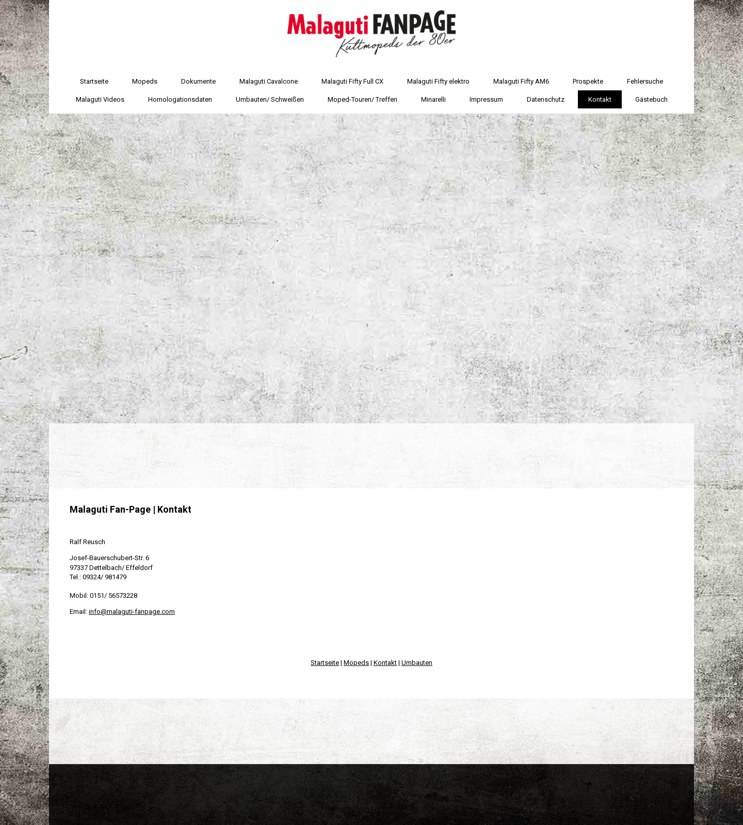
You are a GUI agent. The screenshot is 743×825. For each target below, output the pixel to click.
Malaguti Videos (100, 99)
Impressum (486, 99)
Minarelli (433, 99)
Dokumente (198, 81)
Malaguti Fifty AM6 (521, 81)
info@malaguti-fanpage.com (132, 611)
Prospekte (588, 81)
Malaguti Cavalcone (268, 81)
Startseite (94, 81)
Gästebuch (651, 99)
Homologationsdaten (180, 99)
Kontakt (599, 99)
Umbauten (416, 663)
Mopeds (144, 81)
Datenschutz (545, 99)
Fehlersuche (645, 81)
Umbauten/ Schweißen (270, 99)
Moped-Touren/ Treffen (362, 99)
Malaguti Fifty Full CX (352, 81)
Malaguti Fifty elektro (438, 81)
